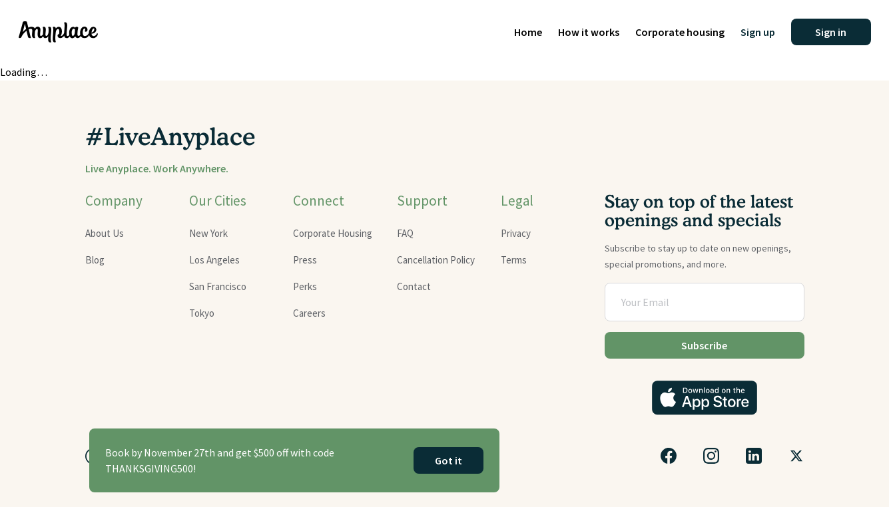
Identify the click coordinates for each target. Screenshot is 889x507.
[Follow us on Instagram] (711, 456)
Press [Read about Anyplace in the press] (305, 260)
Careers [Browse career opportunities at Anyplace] (309, 313)
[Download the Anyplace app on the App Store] (704, 398)
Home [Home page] (528, 32)
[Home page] (58, 32)
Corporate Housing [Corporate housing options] (332, 233)
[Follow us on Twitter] (796, 456)
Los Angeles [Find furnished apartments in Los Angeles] (214, 260)
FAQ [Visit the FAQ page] (405, 233)
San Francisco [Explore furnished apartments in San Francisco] (217, 286)
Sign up (758, 32)
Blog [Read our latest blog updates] (95, 260)
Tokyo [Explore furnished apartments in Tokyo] (201, 313)
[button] (831, 32)
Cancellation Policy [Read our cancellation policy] (436, 260)
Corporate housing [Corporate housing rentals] (680, 32)
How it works (588, 32)
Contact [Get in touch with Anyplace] (414, 286)
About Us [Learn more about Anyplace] (104, 233)
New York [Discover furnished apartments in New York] (208, 233)
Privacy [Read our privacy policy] (516, 233)
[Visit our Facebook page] (669, 456)
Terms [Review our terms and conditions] (514, 260)
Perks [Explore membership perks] (305, 286)
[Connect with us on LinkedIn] (754, 456)
